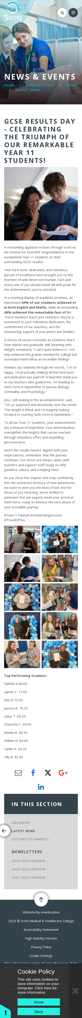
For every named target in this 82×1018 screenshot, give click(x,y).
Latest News (28, 90)
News (71, 85)
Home (9, 85)
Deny (38, 1011)
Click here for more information (37, 990)
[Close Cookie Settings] (75, 990)
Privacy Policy (41, 947)
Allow (39, 1002)
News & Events (40, 85)
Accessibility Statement (41, 929)
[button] (5, 1011)
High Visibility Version (41, 938)
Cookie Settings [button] (41, 955)
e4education (50, 912)
